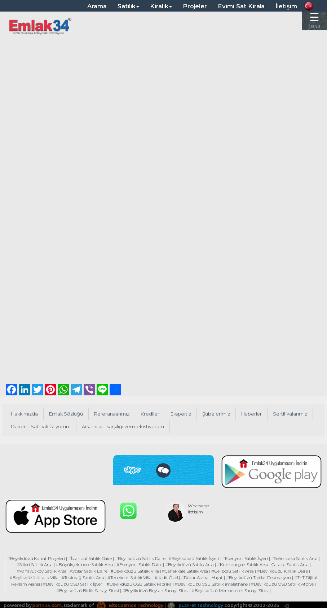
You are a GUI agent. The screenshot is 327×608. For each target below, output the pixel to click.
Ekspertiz (183, 414)
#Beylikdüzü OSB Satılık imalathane (212, 583)
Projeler (195, 6)
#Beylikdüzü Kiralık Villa (31, 576)
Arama (97, 6)
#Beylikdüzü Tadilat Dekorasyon (261, 576)
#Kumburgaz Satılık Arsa (249, 564)
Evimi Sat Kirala (241, 6)
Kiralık (161, 6)
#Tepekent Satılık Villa (128, 576)
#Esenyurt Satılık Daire (144, 564)
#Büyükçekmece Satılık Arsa (88, 564)
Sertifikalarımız (292, 414)
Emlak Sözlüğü (67, 414)
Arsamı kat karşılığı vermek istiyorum (125, 426)
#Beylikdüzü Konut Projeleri (39, 558)
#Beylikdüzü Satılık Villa (134, 570)
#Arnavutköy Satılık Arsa (39, 570)
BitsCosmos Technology (132, 604)
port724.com (47, 604)
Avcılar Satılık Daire (86, 570)
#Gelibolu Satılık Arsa (234, 570)
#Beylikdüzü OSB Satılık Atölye (285, 583)
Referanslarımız (113, 414)
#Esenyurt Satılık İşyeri (252, 558)
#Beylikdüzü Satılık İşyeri (200, 558)
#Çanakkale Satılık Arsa (186, 570)
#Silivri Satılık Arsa (38, 564)
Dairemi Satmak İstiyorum (41, 426)
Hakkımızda (25, 414)
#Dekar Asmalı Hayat (203, 576)
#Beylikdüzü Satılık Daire (146, 558)
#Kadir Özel (166, 576)
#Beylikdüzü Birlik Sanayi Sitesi (86, 589)
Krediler (151, 414)
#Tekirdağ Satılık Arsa (81, 576)
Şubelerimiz (218, 414)
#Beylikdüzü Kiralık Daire (285, 570)
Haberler (254, 414)
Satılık (128, 6)
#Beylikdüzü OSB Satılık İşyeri (71, 583)
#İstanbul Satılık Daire (94, 558)
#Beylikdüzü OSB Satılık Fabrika (139, 583)
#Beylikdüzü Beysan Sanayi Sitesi (155, 589)
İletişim (286, 6)
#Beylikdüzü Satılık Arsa (195, 564)
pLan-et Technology (200, 604)
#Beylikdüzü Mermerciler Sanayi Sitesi (231, 589)
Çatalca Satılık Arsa (298, 564)
